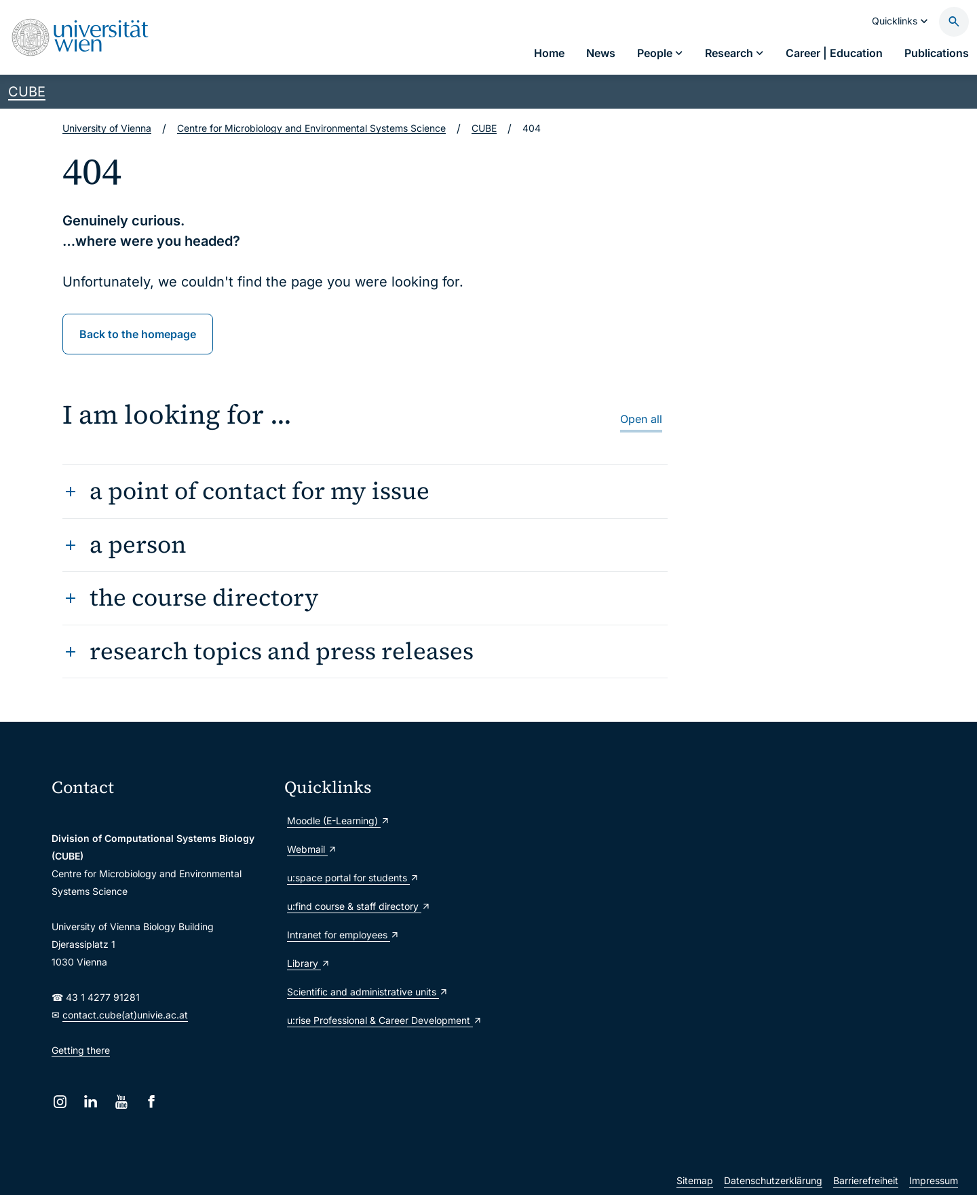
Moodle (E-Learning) (338, 820)
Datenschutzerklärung (773, 1180)
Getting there (81, 1050)
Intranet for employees (343, 934)
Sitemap (694, 1180)
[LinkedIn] (90, 1101)
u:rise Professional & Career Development (384, 1020)
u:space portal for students (353, 877)
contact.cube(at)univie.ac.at (125, 1015)
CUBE (26, 92)
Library (308, 963)
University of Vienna (106, 128)
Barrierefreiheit (865, 1180)
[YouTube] (121, 1101)
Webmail (312, 849)
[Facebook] (152, 1101)
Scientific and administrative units (367, 991)
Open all (641, 419)
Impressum (933, 1180)
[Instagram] (60, 1101)
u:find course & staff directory (359, 906)
